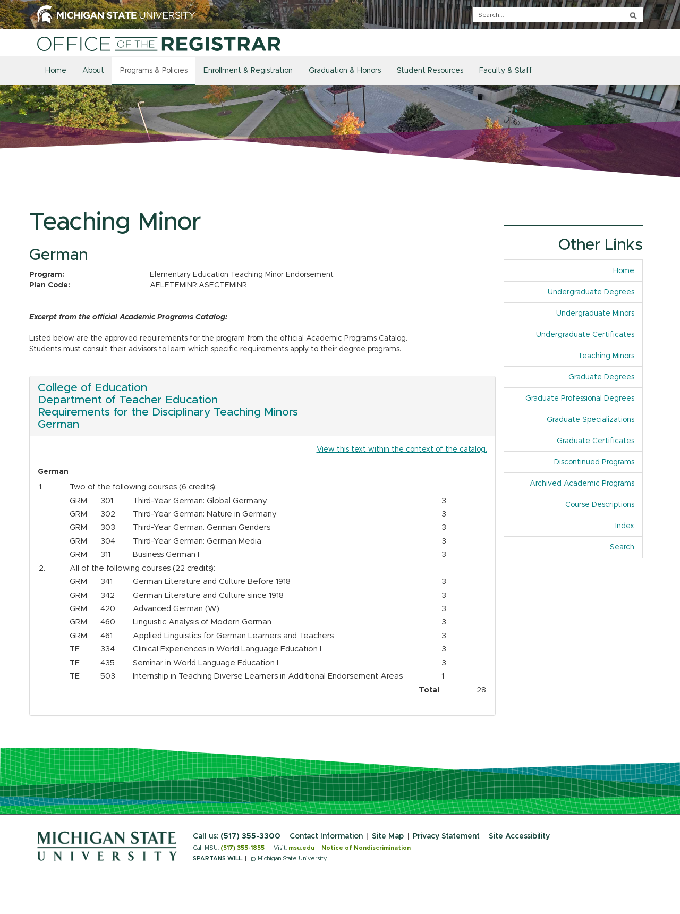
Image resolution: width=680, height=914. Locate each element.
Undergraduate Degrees (591, 292)
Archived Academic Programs (582, 483)
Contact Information (326, 836)
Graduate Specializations (590, 420)
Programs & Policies (154, 70)
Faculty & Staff (505, 70)
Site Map (388, 836)
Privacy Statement (446, 836)
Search (622, 547)
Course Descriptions (599, 505)
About (93, 70)
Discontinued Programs (594, 462)
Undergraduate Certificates (585, 334)
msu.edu (301, 848)
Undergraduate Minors (595, 313)
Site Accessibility (519, 836)
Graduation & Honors (345, 70)
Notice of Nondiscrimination (366, 848)
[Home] (158, 43)
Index (624, 526)
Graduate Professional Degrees (579, 398)
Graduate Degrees (601, 377)
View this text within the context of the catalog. (402, 449)
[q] (558, 15)
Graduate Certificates (595, 441)
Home (55, 70)
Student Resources (430, 70)
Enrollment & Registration (248, 70)
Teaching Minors (606, 356)
